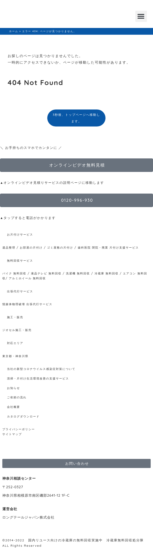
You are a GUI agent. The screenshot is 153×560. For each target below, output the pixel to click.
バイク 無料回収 (14, 273)
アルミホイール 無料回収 (27, 278)
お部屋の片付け (31, 247)
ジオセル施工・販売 (17, 330)
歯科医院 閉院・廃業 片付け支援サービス (108, 247)
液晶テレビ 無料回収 (46, 273)
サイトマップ (12, 434)
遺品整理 (8, 247)
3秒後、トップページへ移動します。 (76, 118)
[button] (141, 16)
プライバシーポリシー (18, 429)
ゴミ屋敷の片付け (60, 247)
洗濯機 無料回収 (77, 273)
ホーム (13, 31)
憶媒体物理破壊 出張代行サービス (27, 304)
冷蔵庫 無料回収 (107, 273)
